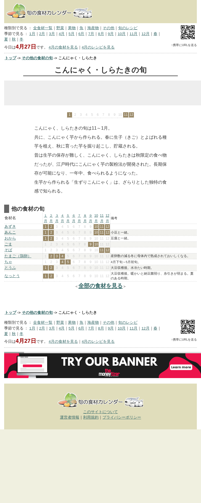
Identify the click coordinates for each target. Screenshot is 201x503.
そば (8, 250)
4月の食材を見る (63, 47)
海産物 (93, 28)
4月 (62, 34)
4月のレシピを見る (98, 47)
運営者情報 (69, 417)
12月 (145, 34)
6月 (81, 34)
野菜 (60, 28)
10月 (122, 34)
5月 (71, 34)
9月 (111, 34)
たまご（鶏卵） (17, 256)
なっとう (12, 276)
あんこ (10, 232)
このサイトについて (100, 412)
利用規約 (91, 417)
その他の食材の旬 (37, 58)
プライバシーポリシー (121, 417)
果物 (72, 28)
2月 (42, 34)
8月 (101, 34)
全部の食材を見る (100, 286)
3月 (52, 34)
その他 (108, 28)
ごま (8, 244)
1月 (32, 34)
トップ (10, 58)
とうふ (10, 268)
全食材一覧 (42, 28)
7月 (91, 34)
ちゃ (8, 262)
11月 (133, 34)
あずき (10, 226)
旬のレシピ (127, 28)
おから (10, 238)
